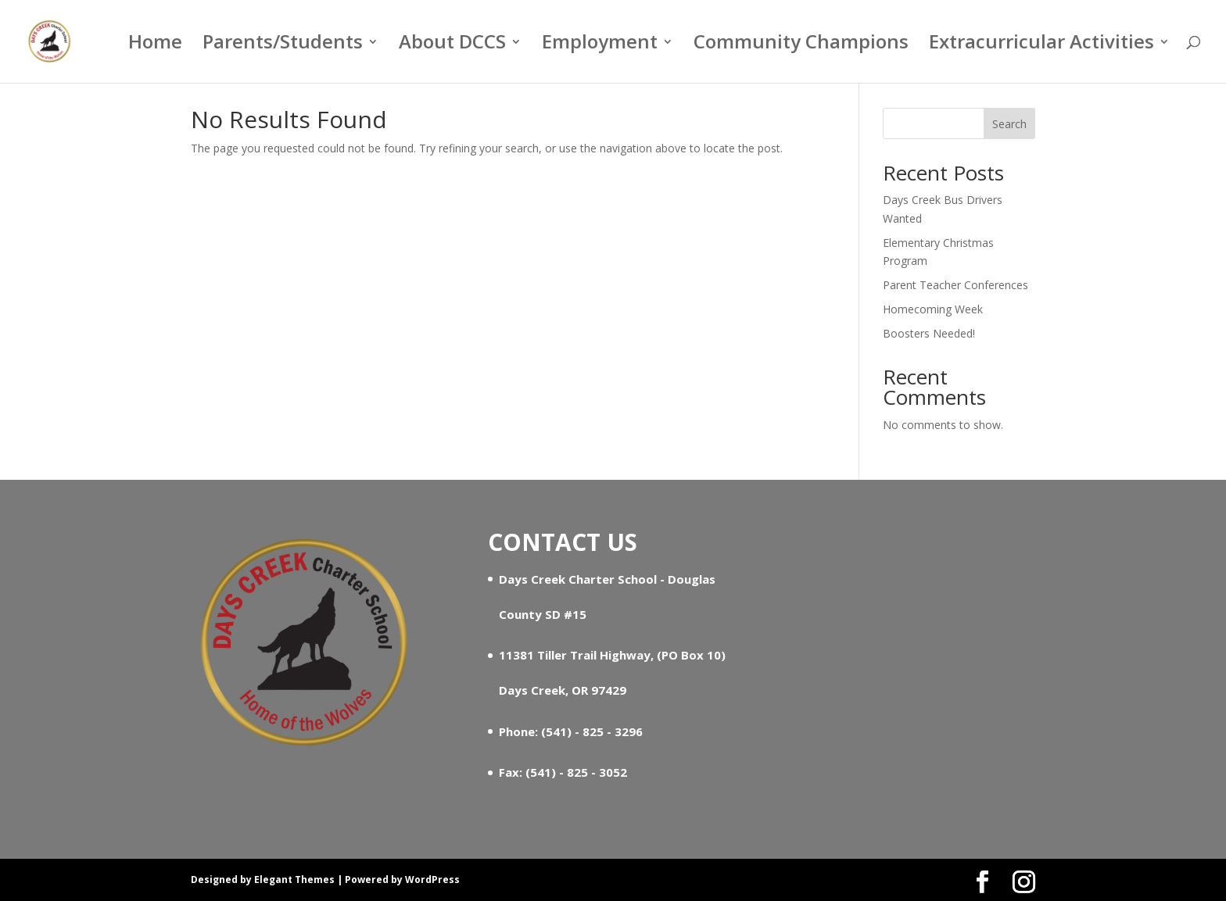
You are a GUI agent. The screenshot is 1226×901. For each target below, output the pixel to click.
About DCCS (452, 45)
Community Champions (801, 45)
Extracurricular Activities (1041, 45)
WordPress (432, 879)
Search (1009, 123)
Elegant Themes (294, 879)
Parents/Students (283, 45)
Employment (600, 45)
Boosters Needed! (929, 333)
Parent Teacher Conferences (955, 284)
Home (155, 45)
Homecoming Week (933, 309)
